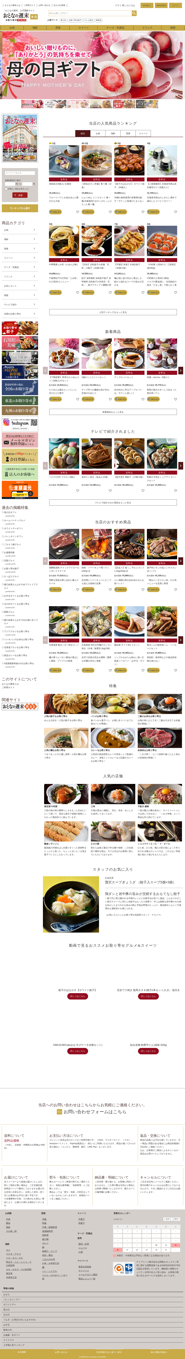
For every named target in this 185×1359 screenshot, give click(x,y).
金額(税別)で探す (13, 180)
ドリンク (147, 27)
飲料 (80, 1238)
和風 (44, 1223)
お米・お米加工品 (50, 1263)
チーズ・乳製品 (115, 27)
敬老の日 (7, 1330)
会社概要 (22, 1352)
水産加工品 (11, 1277)
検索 (134, 13)
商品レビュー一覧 (86, 1278)
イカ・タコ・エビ (14, 1258)
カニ (8, 1250)
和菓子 (81, 1223)
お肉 (12, 27)
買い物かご (147, 5)
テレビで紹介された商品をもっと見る (113, 502)
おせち (6, 1294)
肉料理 (45, 1235)
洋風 (44, 1219)
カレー (45, 1243)
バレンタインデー (11, 1299)
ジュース (82, 1248)
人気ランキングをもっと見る (113, 312)
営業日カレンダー (122, 1213)
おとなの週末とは (12, 5)
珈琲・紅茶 (83, 1244)
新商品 (98, 20)
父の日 (6, 1314)
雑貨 (172, 27)
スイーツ (83, 27)
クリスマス (8, 1340)
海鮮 (35, 27)
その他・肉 (11, 1231)
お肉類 (8, 1213)
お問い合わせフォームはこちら (95, 1111)
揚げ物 (45, 1239)
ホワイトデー (9, 1304)
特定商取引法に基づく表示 (109, 1352)
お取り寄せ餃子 (75, 20)
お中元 (6, 1325)
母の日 (63, 20)
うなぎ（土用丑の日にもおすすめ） (20, 1319)
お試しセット (10, 286)
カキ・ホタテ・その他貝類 (18, 1269)
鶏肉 (8, 1227)
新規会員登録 (161, 5)
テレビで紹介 (10, 304)
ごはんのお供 (48, 1259)
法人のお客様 (59, 5)
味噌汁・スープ (49, 1251)
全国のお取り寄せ (12, 314)
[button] (45, 370)
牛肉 (8, 1219)
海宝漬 (9, 1273)
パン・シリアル (49, 1271)
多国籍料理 (47, 1231)
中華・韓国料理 (49, 1227)
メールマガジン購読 (87, 1274)
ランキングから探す (20, 208)
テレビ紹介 (88, 20)
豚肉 (8, 1223)
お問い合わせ (44, 5)
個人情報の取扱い (159, 1352)
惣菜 (58, 27)
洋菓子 (81, 1219)
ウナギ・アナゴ (13, 1254)
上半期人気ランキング (13, 1345)
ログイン (176, 5)
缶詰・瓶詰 (47, 1255)
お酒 (80, 1252)
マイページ (83, 1261)
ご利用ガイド (29, 5)
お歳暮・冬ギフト (11, 1335)
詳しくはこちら (77, 996)
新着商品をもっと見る (113, 412)
